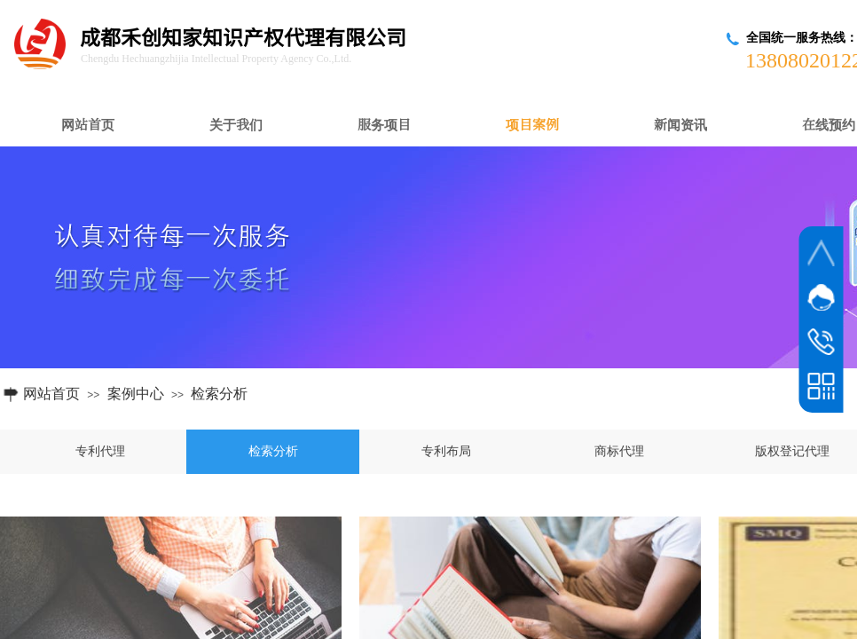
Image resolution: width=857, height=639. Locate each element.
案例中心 (135, 393)
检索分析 (219, 393)
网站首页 (51, 393)
